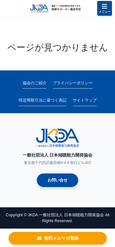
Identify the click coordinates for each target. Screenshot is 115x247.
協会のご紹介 (35, 83)
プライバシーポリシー (73, 83)
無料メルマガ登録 (57, 238)
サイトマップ (85, 100)
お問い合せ (57, 180)
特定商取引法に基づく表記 (43, 100)
